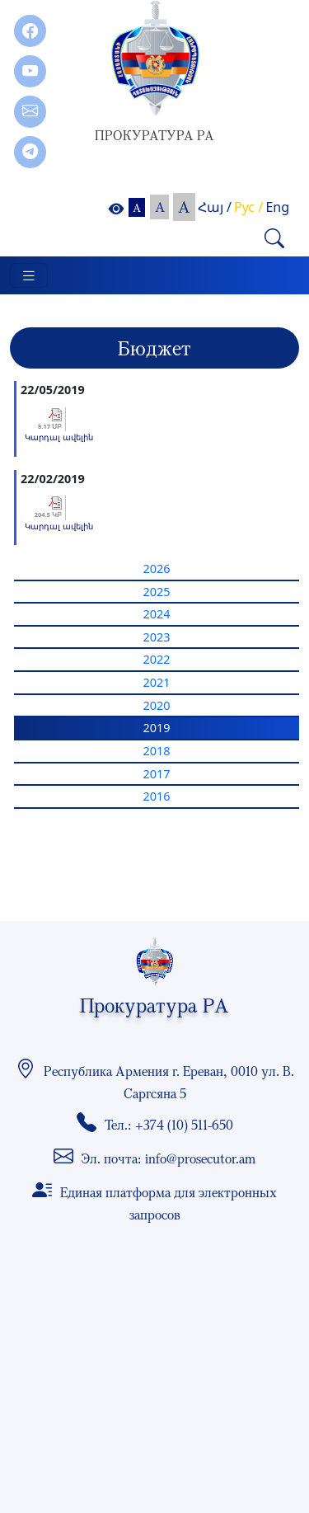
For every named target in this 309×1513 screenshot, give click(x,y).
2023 (157, 637)
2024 (157, 614)
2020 (157, 705)
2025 (157, 591)
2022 (157, 659)
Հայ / (215, 207)
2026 (157, 568)
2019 (157, 727)
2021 (157, 682)
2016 (157, 796)
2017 (157, 774)
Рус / (248, 207)
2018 (157, 751)
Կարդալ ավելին (59, 437)
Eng (277, 207)
